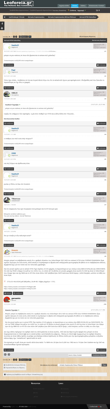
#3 (105, 99)
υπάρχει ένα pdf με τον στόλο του (29, 271)
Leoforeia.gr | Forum (16, 17)
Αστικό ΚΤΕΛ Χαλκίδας (88, 17)
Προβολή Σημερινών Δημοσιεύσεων (41, 10)
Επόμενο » (24, 37)
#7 (105, 205)
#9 (105, 256)
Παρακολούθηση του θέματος (15, 368)
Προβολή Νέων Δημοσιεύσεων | (19, 10)
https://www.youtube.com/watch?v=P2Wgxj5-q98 (20, 287)
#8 (105, 231)
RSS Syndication (38, 389)
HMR (103, 406)
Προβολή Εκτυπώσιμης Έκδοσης (15, 365)
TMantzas (15, 199)
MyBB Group (32, 406)
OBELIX (14, 93)
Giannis (51, 256)
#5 (105, 159)
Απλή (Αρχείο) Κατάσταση (69, 396)
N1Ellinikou (52, 51)
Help (35, 392)
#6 (105, 180)
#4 (105, 134)
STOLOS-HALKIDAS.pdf (15, 282)
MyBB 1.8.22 (15, 406)
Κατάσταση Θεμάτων (99, 40)
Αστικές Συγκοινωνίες (36, 17)
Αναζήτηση (65, 389)
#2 (105, 76)
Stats (35, 396)
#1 (105, 51)
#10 (105, 304)
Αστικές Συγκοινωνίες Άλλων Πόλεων (62, 17)
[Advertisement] (55, 27)
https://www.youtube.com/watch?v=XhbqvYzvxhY (20, 289)
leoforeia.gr (65, 392)
